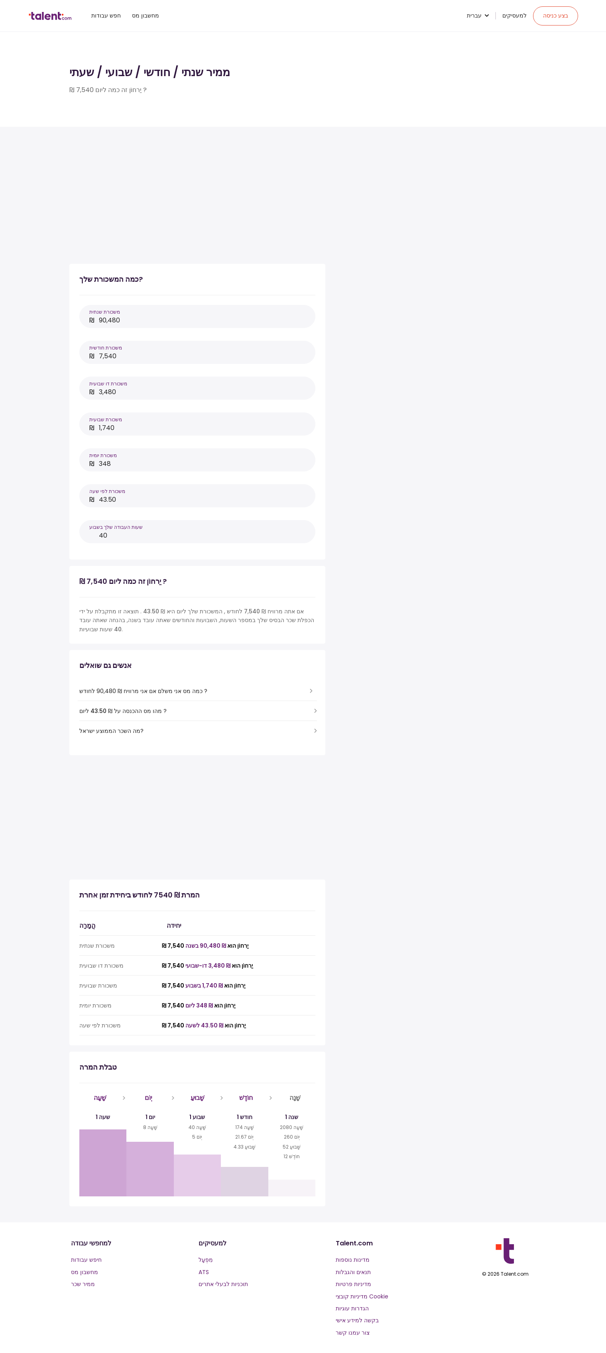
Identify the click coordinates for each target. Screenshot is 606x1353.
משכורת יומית (103, 455)
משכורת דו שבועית (108, 383)
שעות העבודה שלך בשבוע (116, 527)
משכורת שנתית (104, 311)
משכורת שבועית (105, 419)
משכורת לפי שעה (107, 491)
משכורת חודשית (105, 347)
